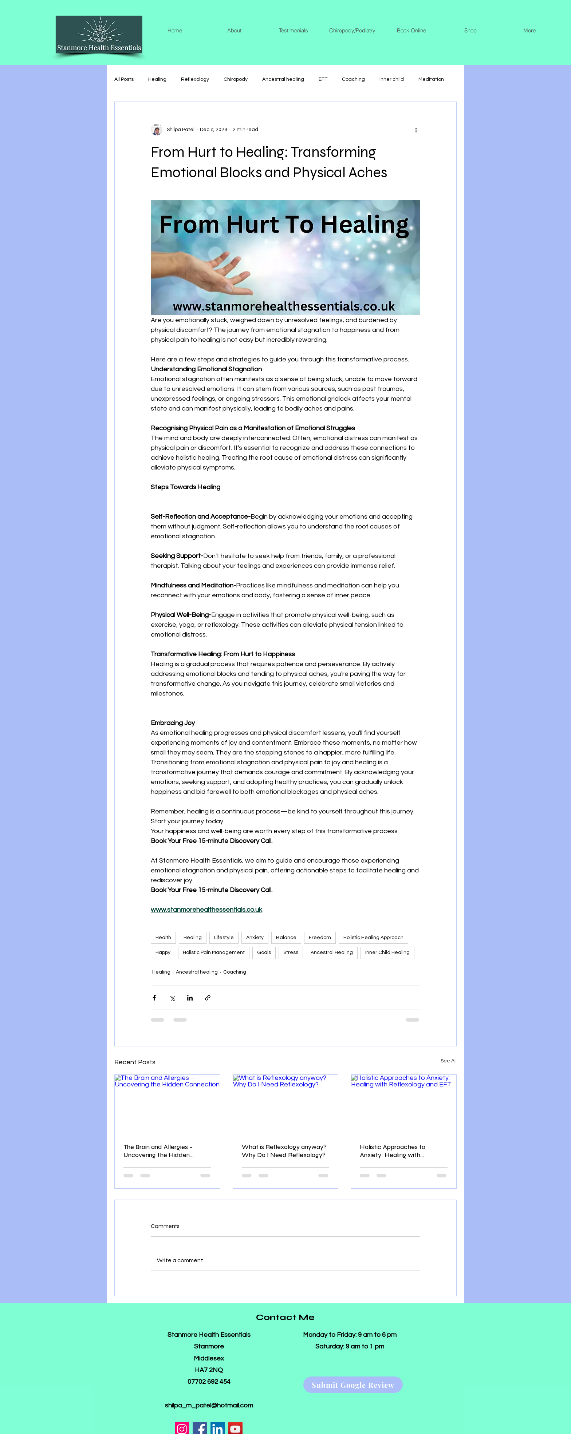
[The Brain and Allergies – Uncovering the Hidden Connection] (167, 1104)
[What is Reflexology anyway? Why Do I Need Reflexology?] (285, 1104)
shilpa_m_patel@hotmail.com (209, 1405)
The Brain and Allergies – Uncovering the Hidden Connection (158, 1151)
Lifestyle (224, 937)
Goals (264, 952)
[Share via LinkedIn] (189, 997)
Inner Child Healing (387, 952)
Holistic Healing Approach (373, 937)
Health (163, 937)
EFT (323, 79)
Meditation (431, 79)
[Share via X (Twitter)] (172, 997)
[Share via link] (207, 997)
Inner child (391, 79)
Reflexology (195, 79)
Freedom (320, 937)
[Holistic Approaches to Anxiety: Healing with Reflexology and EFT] (403, 1104)
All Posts (124, 79)
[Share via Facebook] (154, 997)
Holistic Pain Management (214, 952)
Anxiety (255, 937)
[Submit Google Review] (353, 1384)
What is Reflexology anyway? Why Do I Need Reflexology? (284, 1151)
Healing (157, 79)
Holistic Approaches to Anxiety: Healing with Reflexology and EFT (392, 1151)
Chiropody (236, 79)
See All (449, 1060)
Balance (286, 937)
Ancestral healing (283, 79)
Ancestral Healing (332, 952)
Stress (290, 952)
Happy (162, 952)
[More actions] (415, 129)
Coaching (353, 79)
